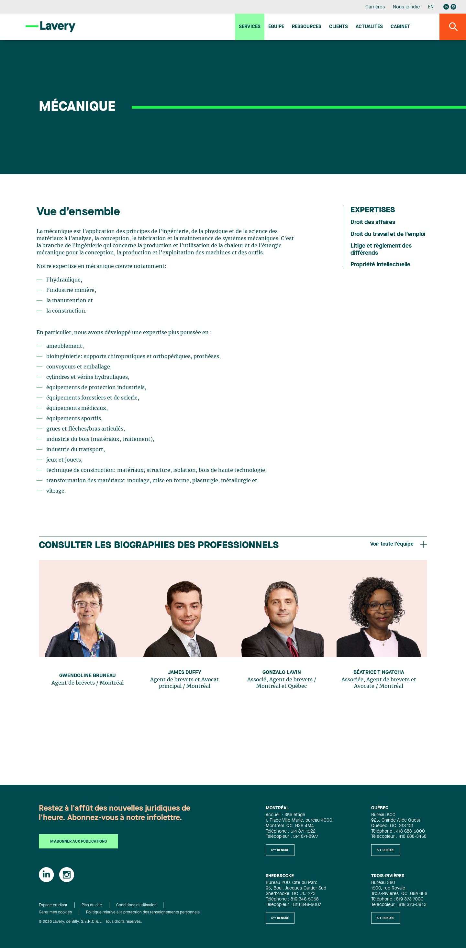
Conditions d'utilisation (136, 905)
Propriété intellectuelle (380, 265)
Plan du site (92, 905)
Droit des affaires (372, 222)
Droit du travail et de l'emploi (387, 234)
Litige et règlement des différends (381, 249)
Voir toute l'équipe (398, 544)
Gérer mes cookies (55, 912)
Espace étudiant (53, 905)
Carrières (375, 7)
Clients (338, 27)
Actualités (369, 27)
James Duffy (184, 672)
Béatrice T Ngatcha (378, 672)
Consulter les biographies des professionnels (159, 545)
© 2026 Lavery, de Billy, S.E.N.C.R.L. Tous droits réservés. (90, 922)
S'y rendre (280, 850)
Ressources (306, 27)
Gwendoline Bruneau (87, 675)
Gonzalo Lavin (281, 672)
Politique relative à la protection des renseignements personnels (143, 912)
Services (250, 27)
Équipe (276, 27)
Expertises (372, 210)
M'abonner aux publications (78, 842)
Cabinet (400, 27)
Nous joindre (406, 7)
